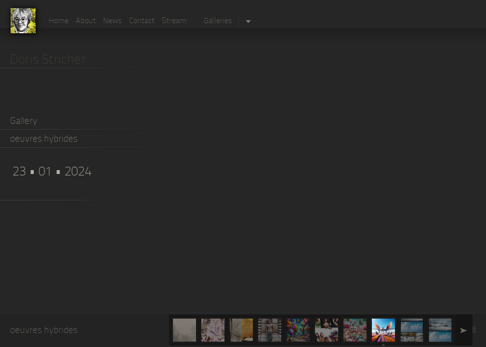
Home (58, 21)
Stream (174, 21)
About (86, 21)
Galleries (218, 21)
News (112, 21)
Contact (142, 21)
